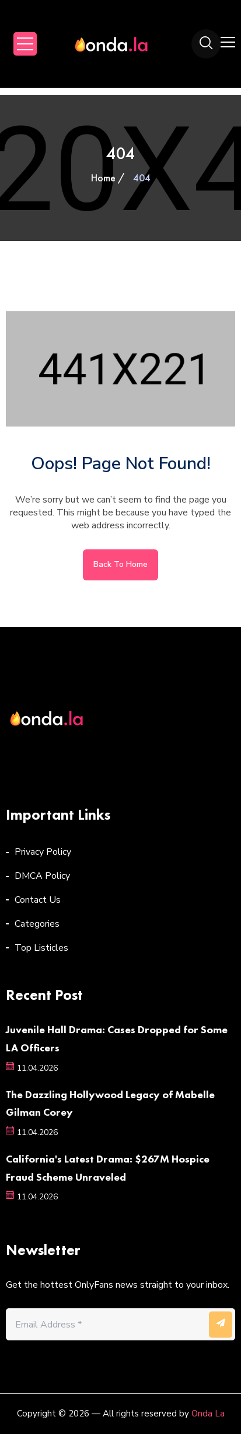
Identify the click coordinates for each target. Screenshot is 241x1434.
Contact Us (38, 899)
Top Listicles (41, 947)
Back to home (120, 564)
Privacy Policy (43, 851)
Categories (37, 923)
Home (103, 177)
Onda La (208, 1413)
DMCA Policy (42, 875)
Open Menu (25, 44)
